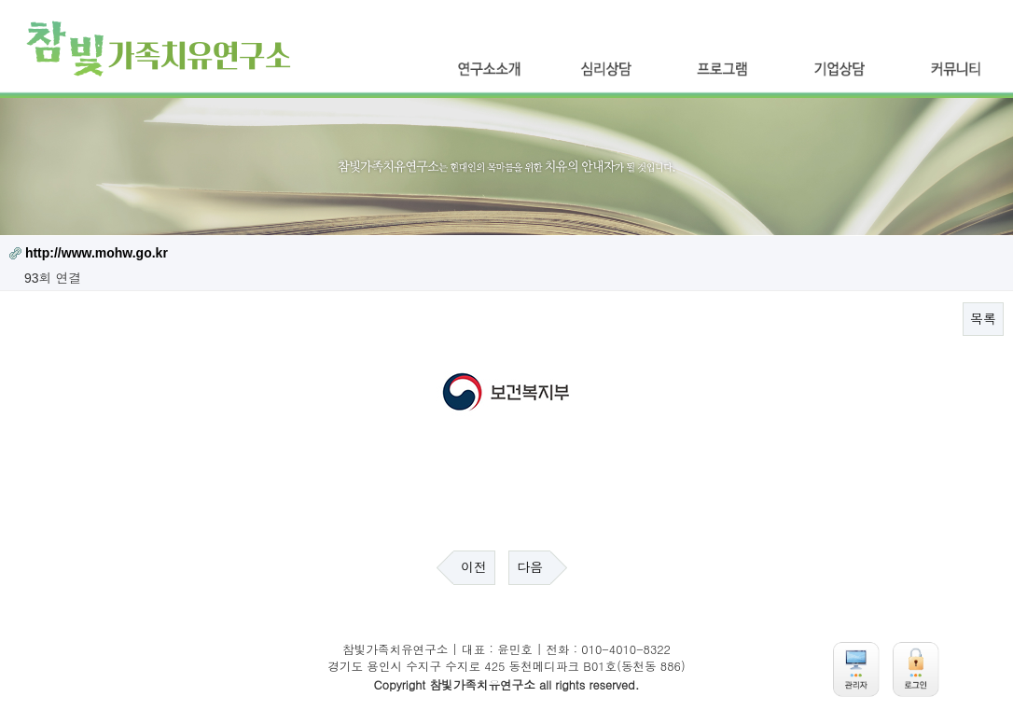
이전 (474, 567)
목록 (983, 319)
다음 (530, 567)
